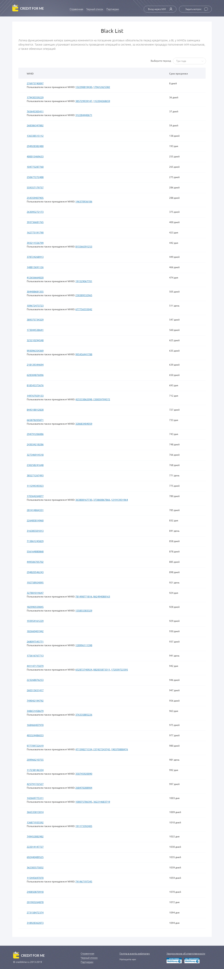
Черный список (94, 9)
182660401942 (35, 631)
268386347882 (35, 125)
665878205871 (35, 419)
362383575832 (35, 867)
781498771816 (83, 596)
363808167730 (83, 499)
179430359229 (35, 97)
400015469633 (35, 156)
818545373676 (35, 385)
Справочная (76, 9)
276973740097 (35, 83)
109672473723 (35, 305)
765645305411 (35, 111)
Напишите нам (128, 959)
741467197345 (83, 881)
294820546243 (35, 572)
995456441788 (83, 354)
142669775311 (35, 798)
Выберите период (161, 60)
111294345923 (35, 485)
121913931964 (119, 499)
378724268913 (35, 256)
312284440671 (83, 115)
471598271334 (83, 749)
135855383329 (83, 610)
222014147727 (35, 846)
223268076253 (35, 679)
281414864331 (35, 510)
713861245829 (35, 541)
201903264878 (35, 902)
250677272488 (35, 177)
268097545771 (35, 641)
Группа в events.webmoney (135, 953)
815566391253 (83, 246)
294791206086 (35, 434)
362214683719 (101, 801)
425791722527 (35, 784)
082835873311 (101, 669)
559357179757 (35, 187)
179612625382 (101, 87)
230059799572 (101, 399)
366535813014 (35, 812)
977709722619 (35, 745)
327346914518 (35, 454)
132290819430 (83, 87)
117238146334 (35, 769)
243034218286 (35, 444)
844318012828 (35, 409)
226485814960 (35, 520)
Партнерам (112, 9)
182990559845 (35, 606)
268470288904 (83, 787)
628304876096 (35, 374)
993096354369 (35, 350)
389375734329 (35, 319)
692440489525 (35, 857)
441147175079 (35, 665)
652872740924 (83, 669)
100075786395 (83, 801)
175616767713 (35, 655)
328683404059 (83, 423)
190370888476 (119, 749)
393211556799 (35, 242)
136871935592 (35, 822)
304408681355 (35, 291)
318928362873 (35, 922)
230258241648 (35, 465)
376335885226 (83, 714)
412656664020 (35, 277)
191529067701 (83, 281)
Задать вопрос (196, 9)
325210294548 (35, 340)
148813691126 (35, 267)
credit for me (32, 8)
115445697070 (35, 877)
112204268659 (101, 101)
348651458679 (35, 710)
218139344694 (35, 364)
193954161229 (35, 620)
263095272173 (35, 211)
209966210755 (35, 759)
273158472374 (35, 912)
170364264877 (35, 496)
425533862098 (83, 399)
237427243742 (101, 749)
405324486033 (35, 735)
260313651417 (35, 690)
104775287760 (35, 166)
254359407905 (35, 197)
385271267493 (35, 475)
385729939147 (83, 101)
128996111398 (83, 645)
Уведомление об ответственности (186, 953)
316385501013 (35, 530)
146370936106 (83, 201)
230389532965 (83, 295)
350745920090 (83, 773)
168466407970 (35, 724)
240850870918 (35, 891)
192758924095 (35, 582)
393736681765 (35, 222)
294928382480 (35, 146)
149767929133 (35, 395)
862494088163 (101, 596)
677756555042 (83, 309)
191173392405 (83, 826)
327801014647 (35, 592)
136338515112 (35, 135)
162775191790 (35, 232)
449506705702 (35, 561)
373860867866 (101, 499)
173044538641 (35, 329)
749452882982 (35, 836)
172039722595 (119, 669)
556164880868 (35, 551)
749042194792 (35, 700)
